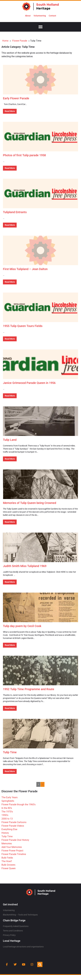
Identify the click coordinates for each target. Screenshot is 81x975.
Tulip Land (9, 440)
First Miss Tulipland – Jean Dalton (25, 269)
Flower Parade (19, 40)
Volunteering (40, 15)
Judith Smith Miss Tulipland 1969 (24, 566)
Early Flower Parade (16, 98)
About (28, 15)
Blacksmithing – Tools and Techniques (20, 915)
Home (5, 40)
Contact (52, 15)
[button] (40, 27)
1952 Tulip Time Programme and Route (28, 689)
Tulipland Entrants (15, 212)
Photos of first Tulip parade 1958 (24, 155)
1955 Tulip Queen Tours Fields (22, 326)
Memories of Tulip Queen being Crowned (29, 503)
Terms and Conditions (13, 930)
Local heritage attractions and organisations (23, 946)
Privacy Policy (9, 935)
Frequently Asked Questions (15, 926)
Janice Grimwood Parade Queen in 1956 (29, 383)
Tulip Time (10, 752)
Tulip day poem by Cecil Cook (22, 626)
